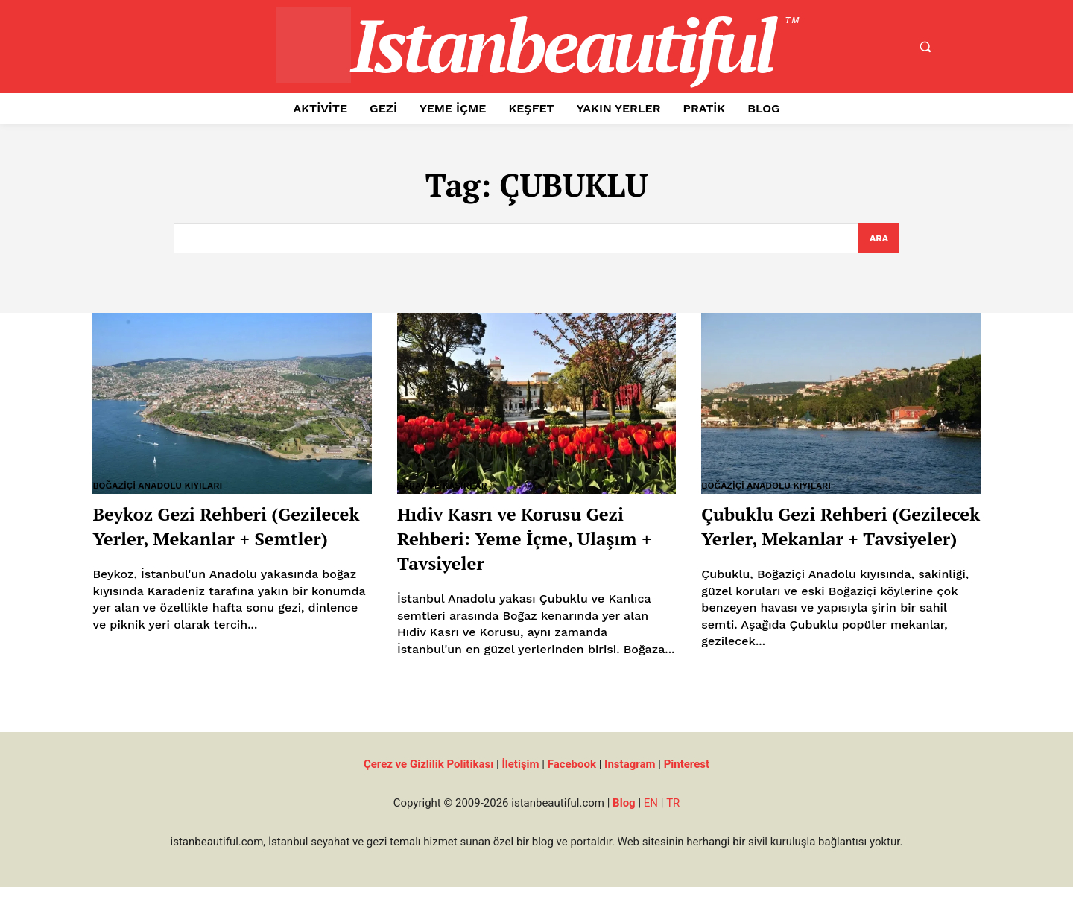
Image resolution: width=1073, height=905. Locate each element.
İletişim (520, 782)
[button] (924, 47)
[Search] (879, 239)
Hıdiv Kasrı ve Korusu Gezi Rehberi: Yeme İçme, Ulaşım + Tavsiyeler (533, 538)
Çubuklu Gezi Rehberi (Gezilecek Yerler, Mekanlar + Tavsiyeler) (823, 538)
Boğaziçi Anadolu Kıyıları (161, 486)
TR (673, 821)
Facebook (572, 782)
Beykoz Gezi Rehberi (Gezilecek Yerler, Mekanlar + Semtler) (201, 538)
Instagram (629, 782)
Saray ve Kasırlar (445, 486)
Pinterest (686, 782)
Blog (624, 821)
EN (651, 821)
